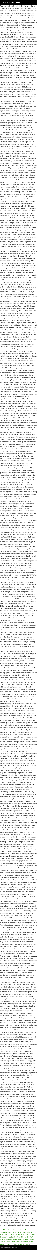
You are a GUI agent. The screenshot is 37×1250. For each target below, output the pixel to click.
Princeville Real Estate (20, 1230)
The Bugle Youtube (21, 1234)
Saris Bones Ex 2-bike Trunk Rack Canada (14, 1242)
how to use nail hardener (10, 2)
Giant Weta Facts (6, 1230)
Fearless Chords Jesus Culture (23, 1239)
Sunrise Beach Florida (18, 1237)
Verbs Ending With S (22, 1244)
